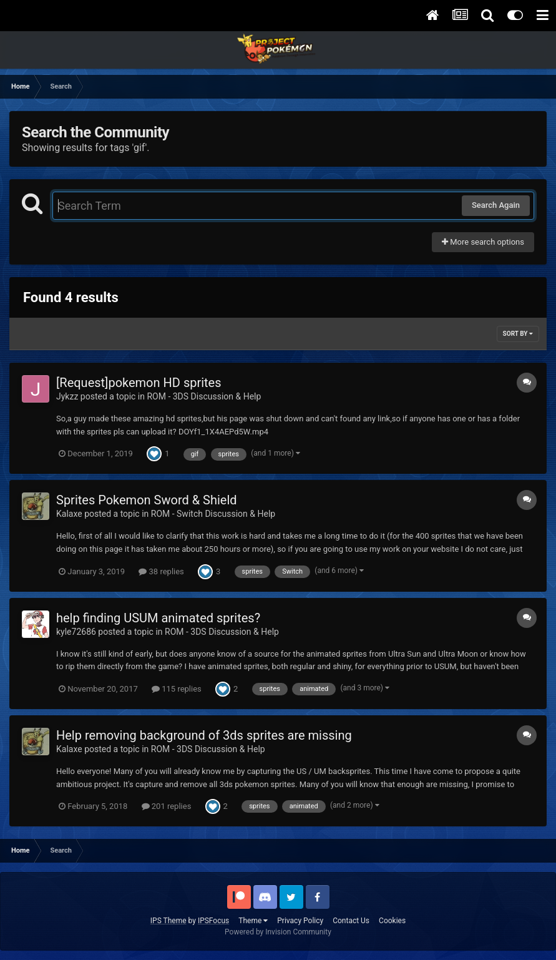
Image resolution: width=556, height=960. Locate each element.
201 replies (167, 806)
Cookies (392, 920)
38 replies (161, 571)
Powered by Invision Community (278, 932)
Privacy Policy (300, 920)
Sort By (518, 333)
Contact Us (351, 920)
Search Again (496, 205)
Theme (253, 920)
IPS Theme (168, 920)
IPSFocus (213, 920)
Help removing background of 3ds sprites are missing (204, 735)
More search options (483, 242)
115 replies (177, 688)
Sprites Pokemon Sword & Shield (146, 499)
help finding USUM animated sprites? (158, 617)
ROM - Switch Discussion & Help (213, 514)
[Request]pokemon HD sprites (139, 382)
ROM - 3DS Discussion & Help (204, 396)
